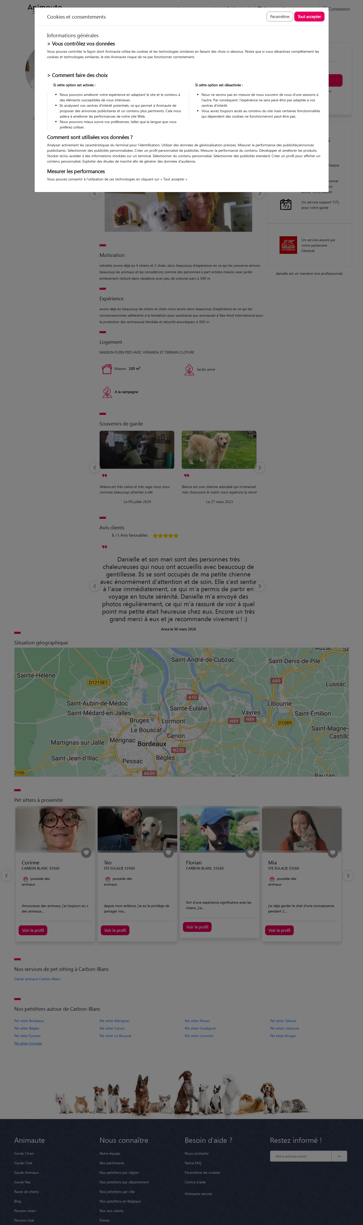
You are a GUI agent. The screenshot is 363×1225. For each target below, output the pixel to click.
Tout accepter (309, 16)
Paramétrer (280, 16)
